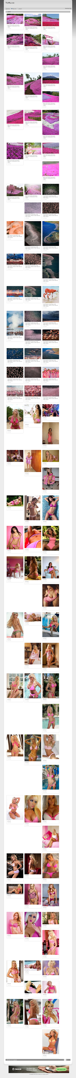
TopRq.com (40, 1074)
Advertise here (68, 8)
